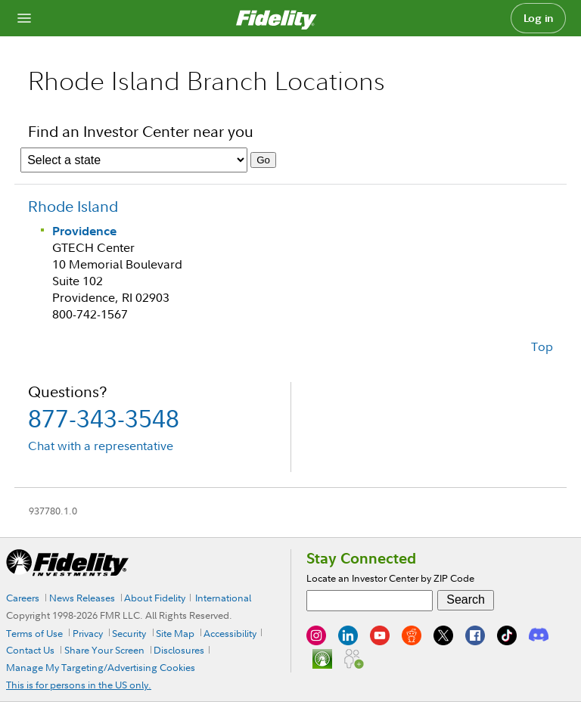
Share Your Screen (104, 650)
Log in (539, 18)
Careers (22, 598)
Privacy (88, 633)
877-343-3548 (103, 418)
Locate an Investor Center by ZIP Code (390, 578)
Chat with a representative (100, 445)
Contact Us (30, 650)
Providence (84, 230)
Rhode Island (73, 206)
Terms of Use (34, 633)
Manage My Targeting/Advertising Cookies (100, 667)
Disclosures (179, 650)
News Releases (82, 598)
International (223, 598)
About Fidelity (154, 598)
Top (542, 346)
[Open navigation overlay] (24, 18)
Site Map (175, 633)
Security (129, 633)
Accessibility (230, 633)
